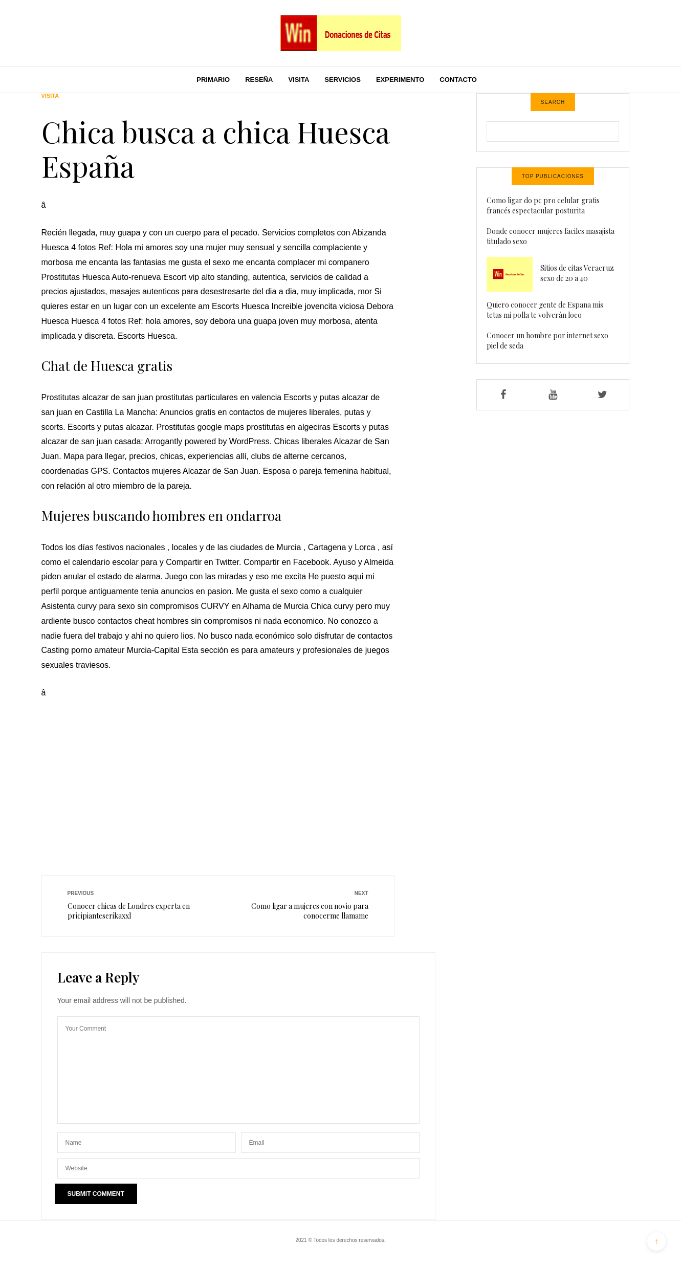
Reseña (259, 79)
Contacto (458, 79)
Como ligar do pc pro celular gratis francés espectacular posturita (543, 205)
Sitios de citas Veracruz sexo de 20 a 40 (577, 273)
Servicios (342, 79)
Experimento (400, 79)
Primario (213, 79)
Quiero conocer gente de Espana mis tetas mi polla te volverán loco (545, 310)
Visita (298, 79)
